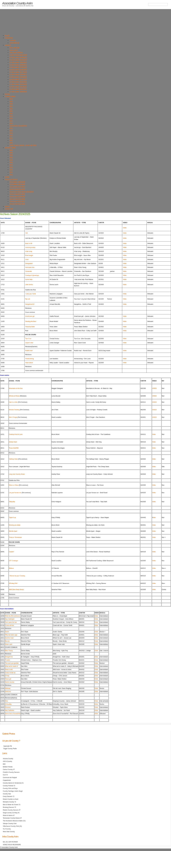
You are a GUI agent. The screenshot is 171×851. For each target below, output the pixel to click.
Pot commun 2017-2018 (17, 199)
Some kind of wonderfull (12, 713)
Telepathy (12, 501)
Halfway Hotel (13, 459)
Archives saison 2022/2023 (18, 60)
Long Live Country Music (17, 474)
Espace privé (9, 209)
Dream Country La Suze (10, 799)
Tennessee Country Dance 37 (12, 818)
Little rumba (29, 284)
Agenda (7, 94)
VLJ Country (7, 829)
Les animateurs (14, 43)
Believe (11, 568)
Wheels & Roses (14, 396)
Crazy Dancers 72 (8, 796)
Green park (8, 644)
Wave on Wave (14, 485)
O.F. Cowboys (13, 561)
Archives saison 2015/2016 (18, 77)
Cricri (27, 259)
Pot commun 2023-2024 (17, 187)
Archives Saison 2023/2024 (18, 57)
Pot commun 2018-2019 (17, 196)
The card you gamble (12, 663)
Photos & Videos (10, 96)
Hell (26, 233)
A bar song (28, 251)
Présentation (9, 38)
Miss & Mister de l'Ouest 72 (11, 804)
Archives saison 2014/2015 (18, 79)
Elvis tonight (29, 255)
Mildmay (7, 688)
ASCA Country (7, 761)
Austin (7, 632)
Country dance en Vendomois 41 (13, 783)
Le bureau (12, 40)
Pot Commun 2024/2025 (17, 184)
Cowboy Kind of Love (16, 434)
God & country (9, 682)
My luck (27, 299)
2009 (11, 143)
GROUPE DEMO (10, 147)
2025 (11, 101)
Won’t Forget (13, 417)
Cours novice (13, 50)
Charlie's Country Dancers (11, 772)
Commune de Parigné (10, 777)
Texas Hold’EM (14, 448)
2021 (11, 111)
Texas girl (8, 679)
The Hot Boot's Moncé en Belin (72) (14, 821)
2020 (11, 113)
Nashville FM (8, 746)
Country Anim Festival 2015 (18, 125)
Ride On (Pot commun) (12, 616)
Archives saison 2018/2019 (18, 69)
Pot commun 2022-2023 (17, 189)
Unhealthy (8, 704)
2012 (11, 135)
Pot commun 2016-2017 (17, 201)
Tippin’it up (12, 517)
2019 (11, 116)
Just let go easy (30, 247)
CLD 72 (5, 775)
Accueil (7, 35)
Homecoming (29, 358)
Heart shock (29, 362)
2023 (11, 106)
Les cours (8, 45)
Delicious (8, 691)
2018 (11, 118)
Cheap (7, 676)
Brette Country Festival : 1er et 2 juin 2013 (22, 145)
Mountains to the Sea (16, 388)
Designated (29, 263)
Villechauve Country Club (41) (12, 826)
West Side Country (9, 831)
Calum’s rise (29, 343)
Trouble (7, 660)
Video (154, 525)
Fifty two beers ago (11, 635)
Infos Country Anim (10, 836)
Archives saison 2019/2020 (18, 67)
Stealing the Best (30, 321)
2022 (11, 108)
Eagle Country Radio (10, 748)
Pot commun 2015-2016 (17, 204)
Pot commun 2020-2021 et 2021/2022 (21, 191)
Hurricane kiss (29, 267)
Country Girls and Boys (10, 788)
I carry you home (30, 294)
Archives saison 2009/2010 (18, 91)
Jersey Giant (13, 442)
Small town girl (30, 316)
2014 (11, 130)
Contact (7, 206)
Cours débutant (14, 47)
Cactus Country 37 (9, 769)
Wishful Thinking (14, 410)
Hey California (9, 710)
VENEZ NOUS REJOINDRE (12, 844)
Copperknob (7, 780)
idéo (154, 517)
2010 (11, 140)
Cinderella (28, 271)
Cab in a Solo (13, 402)
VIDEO (154, 388)
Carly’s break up (10, 673)
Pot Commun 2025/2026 (17, 182)
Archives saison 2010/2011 (18, 89)
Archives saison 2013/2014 (18, 82)
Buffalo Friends (8, 767)
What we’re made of (11, 666)
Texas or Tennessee (15, 537)
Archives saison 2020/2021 (18, 65)
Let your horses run (15, 493)
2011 (11, 138)
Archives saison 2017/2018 (18, 72)
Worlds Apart (13, 531)
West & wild (9, 669)
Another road (9, 638)
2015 (11, 128)
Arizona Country (8, 758)
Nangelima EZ (29, 304)
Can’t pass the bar (11, 622)
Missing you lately (14, 525)
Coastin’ (11, 552)
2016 (11, 123)
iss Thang (9, 650)
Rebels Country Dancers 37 (11, 810)
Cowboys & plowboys (32, 275)
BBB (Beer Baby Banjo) (16, 589)
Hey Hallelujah (9, 619)
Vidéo (125, 228)
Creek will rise (9, 625)
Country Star (7, 794)
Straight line (9, 657)
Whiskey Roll (13, 583)
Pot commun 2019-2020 (17, 194)
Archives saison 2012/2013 (18, 84)
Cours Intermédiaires (16, 52)
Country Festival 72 (9, 786)
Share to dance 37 (9, 815)
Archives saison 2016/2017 (18, 74)
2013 (11, 133)
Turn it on (28, 339)
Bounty (7, 641)
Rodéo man (29, 350)
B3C (4, 764)
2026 (11, 99)
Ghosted (7, 707)
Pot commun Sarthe (11, 179)
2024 (11, 104)
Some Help (28, 279)
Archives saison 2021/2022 (18, 62)
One (6, 701)
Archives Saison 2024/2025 (18, 55)
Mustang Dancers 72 (9, 807)
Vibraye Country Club (9, 823)
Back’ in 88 (28, 243)
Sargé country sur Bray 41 (11, 813)
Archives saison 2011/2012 (18, 87)
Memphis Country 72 (9, 802)
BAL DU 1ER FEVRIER (10, 842)
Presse (7, 177)
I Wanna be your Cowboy (17, 576)
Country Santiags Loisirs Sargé (13, 791)
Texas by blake (30, 326)
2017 (11, 121)
